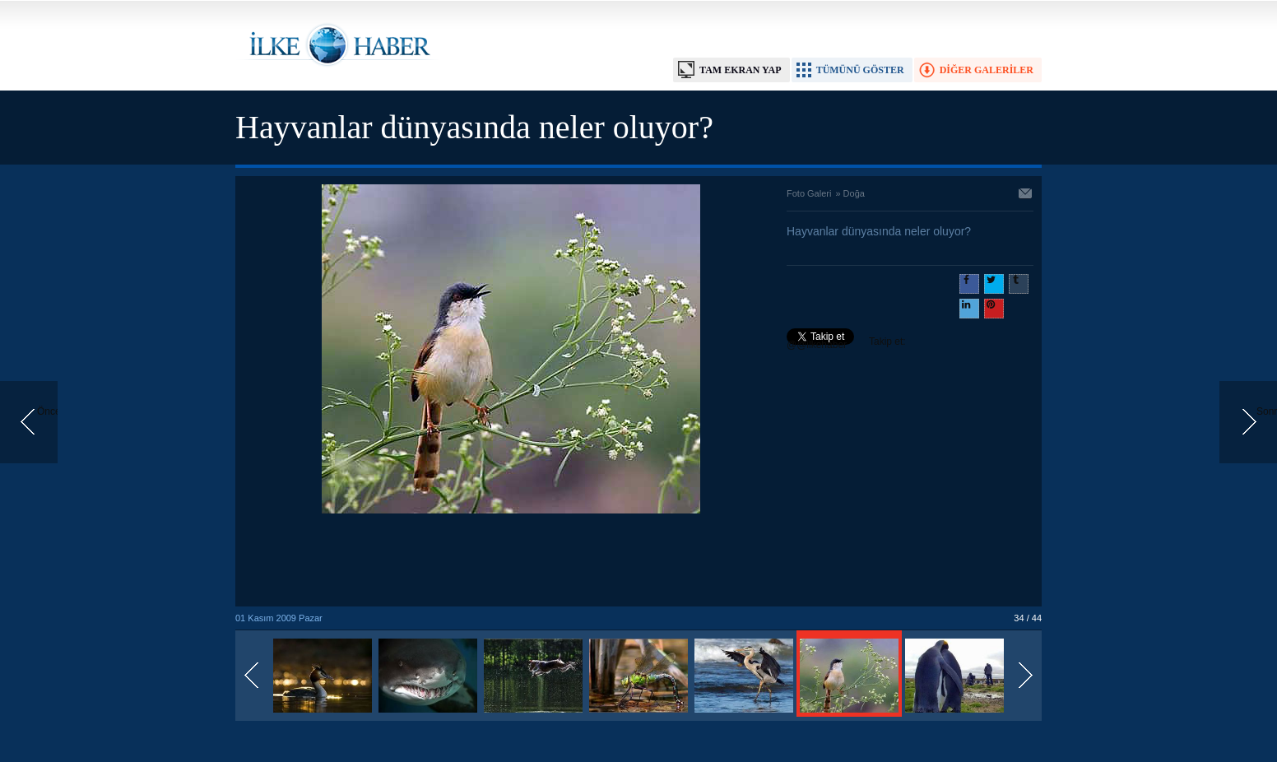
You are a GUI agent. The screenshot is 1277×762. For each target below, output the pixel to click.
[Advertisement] (511, 561)
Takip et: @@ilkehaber (846, 343)
